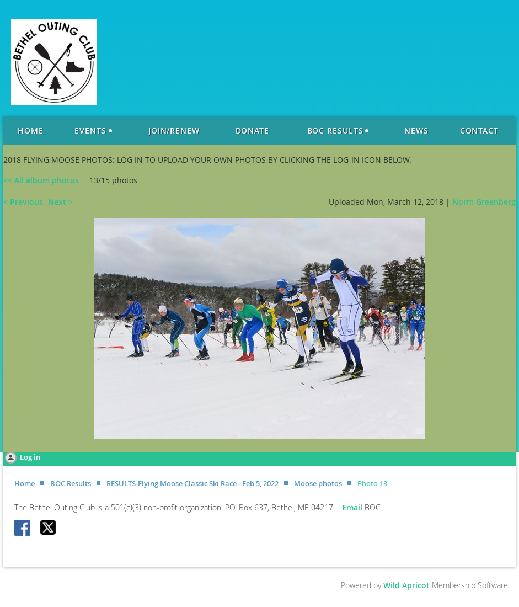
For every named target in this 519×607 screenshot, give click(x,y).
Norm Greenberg (484, 201)
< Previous (23, 201)
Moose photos (318, 483)
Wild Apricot (406, 585)
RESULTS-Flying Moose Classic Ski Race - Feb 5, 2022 (192, 483)
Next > (60, 201)
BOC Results (70, 483)
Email (353, 507)
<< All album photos (41, 180)
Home (24, 483)
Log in (30, 457)
